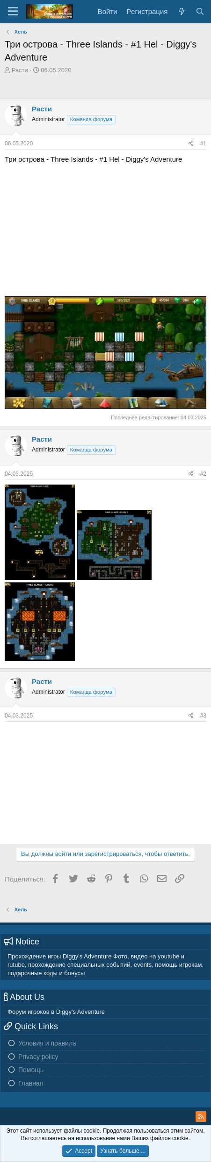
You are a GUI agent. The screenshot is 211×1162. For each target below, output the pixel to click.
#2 (203, 474)
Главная (30, 1083)
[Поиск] (200, 11)
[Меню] (13, 11)
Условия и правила (47, 1043)
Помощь (31, 1069)
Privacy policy (38, 1056)
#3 (203, 715)
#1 (203, 143)
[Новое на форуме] (181, 11)
